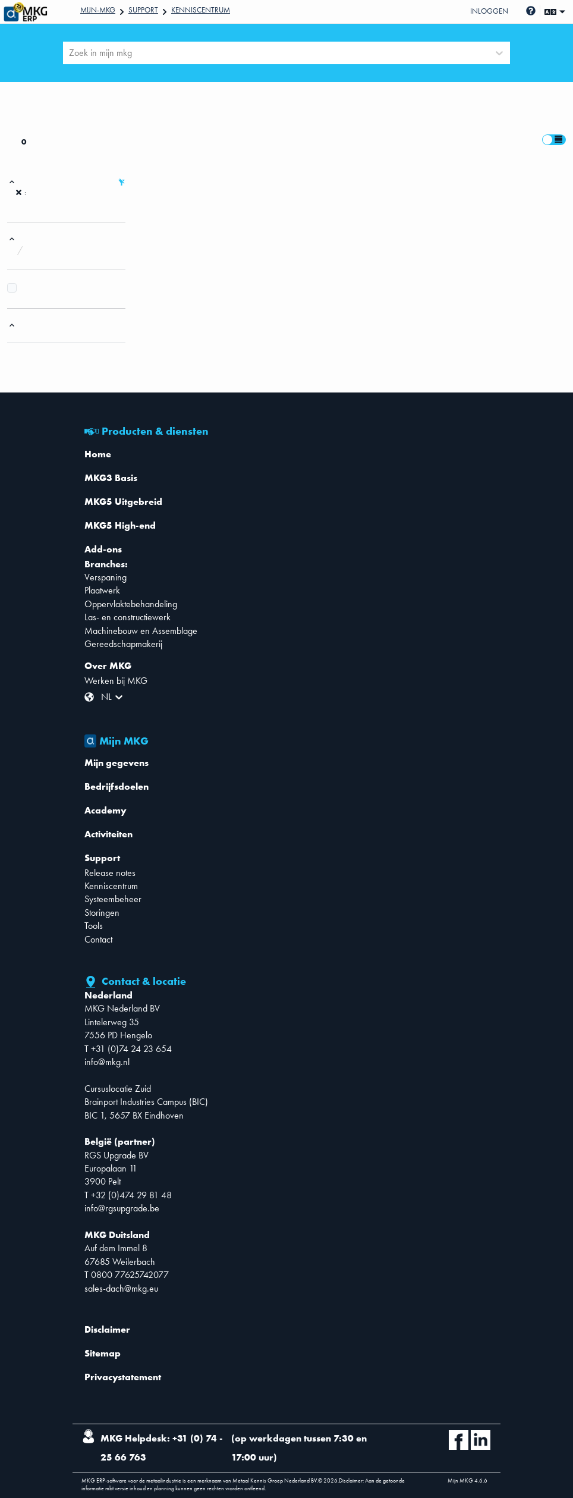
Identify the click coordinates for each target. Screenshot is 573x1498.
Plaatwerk (102, 590)
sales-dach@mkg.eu (121, 1288)
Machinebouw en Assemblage (140, 630)
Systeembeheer (112, 899)
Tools (93, 925)
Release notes (110, 872)
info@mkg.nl (107, 1062)
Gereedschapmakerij (123, 643)
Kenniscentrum (200, 10)
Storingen (101, 912)
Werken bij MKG (115, 680)
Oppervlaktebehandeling (130, 604)
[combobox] (70, 52)
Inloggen (489, 11)
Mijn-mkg (97, 10)
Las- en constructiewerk (127, 617)
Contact (98, 939)
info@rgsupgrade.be (121, 1208)
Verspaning (105, 577)
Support (143, 10)
